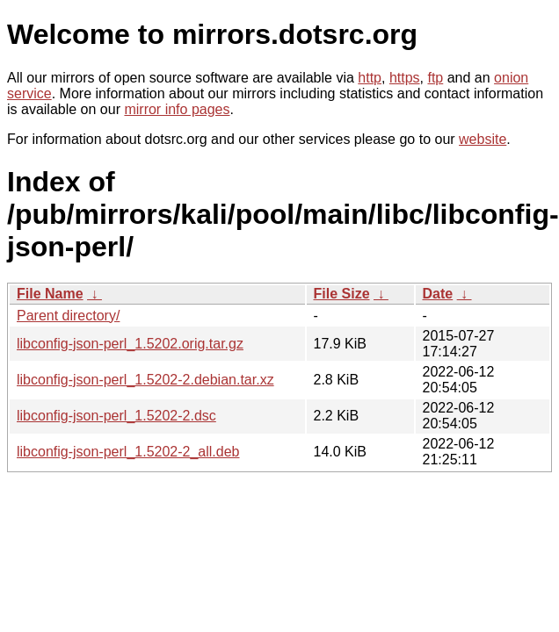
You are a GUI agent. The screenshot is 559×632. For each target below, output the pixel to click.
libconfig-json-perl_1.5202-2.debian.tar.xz (145, 379)
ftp (435, 77)
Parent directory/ (68, 315)
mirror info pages (176, 109)
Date (438, 293)
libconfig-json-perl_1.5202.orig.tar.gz (130, 343)
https (404, 77)
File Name (50, 293)
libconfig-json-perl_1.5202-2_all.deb (128, 451)
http (369, 77)
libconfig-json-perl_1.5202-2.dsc (116, 415)
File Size (342, 293)
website (482, 139)
